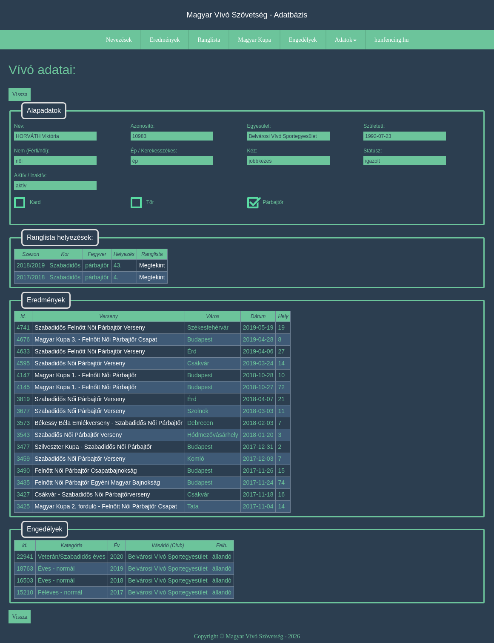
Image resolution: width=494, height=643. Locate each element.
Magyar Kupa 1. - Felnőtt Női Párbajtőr (85, 375)
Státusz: (404, 156)
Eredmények (165, 40)
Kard (27, 202)
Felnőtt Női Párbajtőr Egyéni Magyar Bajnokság (97, 482)
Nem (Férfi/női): (55, 156)
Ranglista (208, 40)
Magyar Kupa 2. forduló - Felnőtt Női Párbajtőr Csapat (105, 506)
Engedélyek (303, 40)
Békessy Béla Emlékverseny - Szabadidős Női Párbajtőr (108, 422)
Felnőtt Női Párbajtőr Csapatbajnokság (85, 470)
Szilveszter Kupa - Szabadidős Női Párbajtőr (92, 446)
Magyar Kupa (254, 40)
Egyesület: (288, 132)
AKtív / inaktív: (55, 181)
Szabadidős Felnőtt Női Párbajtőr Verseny (89, 327)
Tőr (142, 202)
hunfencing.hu (391, 40)
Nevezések (119, 40)
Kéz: (288, 156)
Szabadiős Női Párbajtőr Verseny (78, 434)
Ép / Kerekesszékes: (172, 156)
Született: (404, 132)
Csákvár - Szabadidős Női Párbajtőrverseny (92, 494)
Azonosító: (172, 132)
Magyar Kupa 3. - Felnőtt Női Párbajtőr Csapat (95, 339)
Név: (55, 132)
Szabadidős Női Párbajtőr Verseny (79, 363)
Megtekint (152, 265)
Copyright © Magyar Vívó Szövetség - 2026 (247, 636)
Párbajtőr (265, 202)
